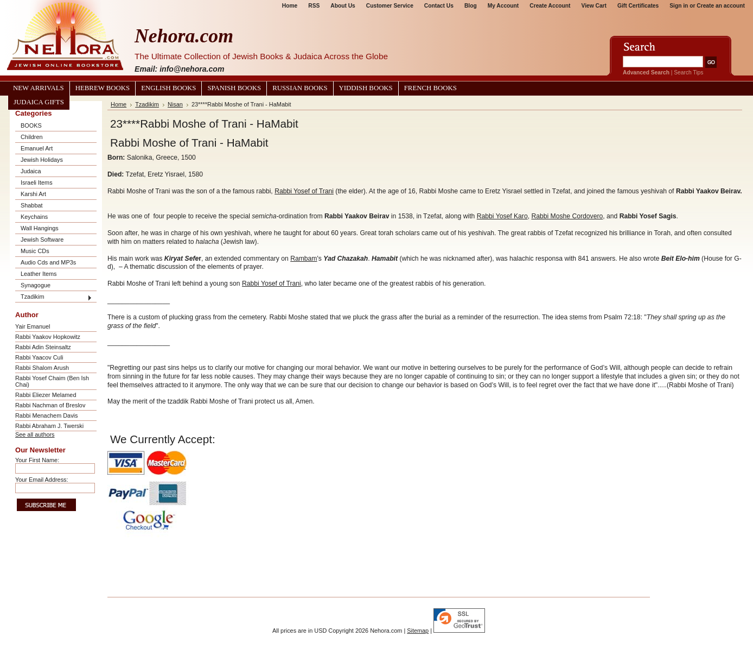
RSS (314, 6)
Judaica (31, 171)
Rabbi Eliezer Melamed (45, 395)
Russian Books (299, 88)
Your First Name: (37, 460)
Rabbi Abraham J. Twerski (49, 426)
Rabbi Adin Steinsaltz (43, 347)
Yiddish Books (366, 88)
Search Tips (688, 72)
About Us (342, 6)
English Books (168, 88)
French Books (430, 88)
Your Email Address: (41, 479)
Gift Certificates (638, 6)
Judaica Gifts (39, 102)
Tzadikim (32, 296)
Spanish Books (234, 88)
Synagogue (35, 285)
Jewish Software (42, 239)
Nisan (175, 104)
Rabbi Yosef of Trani (304, 191)
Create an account (721, 6)
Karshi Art (33, 194)
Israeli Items (37, 182)
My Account (503, 6)
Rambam (303, 258)
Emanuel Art (37, 148)
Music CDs (35, 251)
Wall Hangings (40, 228)
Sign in (678, 6)
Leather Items (39, 273)
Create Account (549, 6)
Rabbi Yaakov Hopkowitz (47, 336)
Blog (470, 6)
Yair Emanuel (32, 326)
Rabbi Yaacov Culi (39, 357)
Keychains (34, 216)
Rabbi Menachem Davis (46, 415)
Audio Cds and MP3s (48, 262)
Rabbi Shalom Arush (42, 367)
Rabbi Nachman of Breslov (50, 405)
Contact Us (439, 6)
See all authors (35, 434)
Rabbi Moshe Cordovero (567, 216)
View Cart (594, 6)
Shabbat (32, 205)
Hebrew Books (102, 88)
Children (32, 137)
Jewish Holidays (42, 159)
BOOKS (31, 125)
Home (289, 6)
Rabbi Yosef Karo (502, 216)
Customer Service (389, 6)
